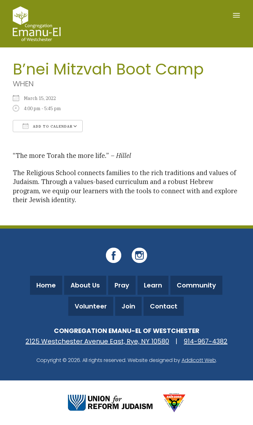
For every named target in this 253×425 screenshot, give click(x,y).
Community (196, 285)
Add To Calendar (48, 126)
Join (128, 306)
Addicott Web (199, 360)
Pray (122, 285)
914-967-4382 (205, 341)
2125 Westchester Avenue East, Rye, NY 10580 (97, 341)
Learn (153, 285)
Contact (163, 306)
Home (46, 285)
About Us (85, 285)
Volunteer (91, 306)
